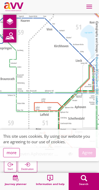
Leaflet (96, 100)
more (11, 152)
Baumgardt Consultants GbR (96, 75)
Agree (87, 152)
